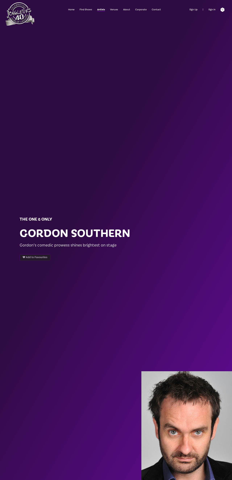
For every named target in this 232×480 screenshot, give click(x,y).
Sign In (212, 9)
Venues (114, 9)
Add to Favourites (35, 257)
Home (71, 9)
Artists (101, 9)
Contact (156, 9)
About (126, 9)
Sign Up (193, 9)
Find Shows (86, 9)
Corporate (141, 9)
